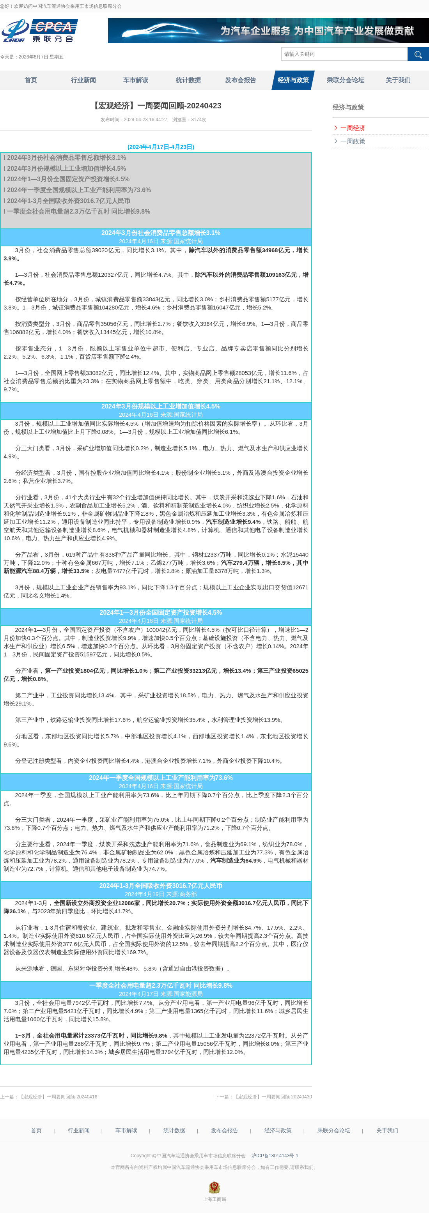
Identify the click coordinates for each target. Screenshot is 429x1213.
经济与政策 (278, 1130)
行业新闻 (79, 1130)
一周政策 (349, 141)
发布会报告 (224, 1130)
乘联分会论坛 (333, 1130)
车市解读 (126, 1130)
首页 (36, 1130)
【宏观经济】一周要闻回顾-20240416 (58, 1097)
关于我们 (387, 1130)
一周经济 (349, 128)
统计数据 (174, 1130)
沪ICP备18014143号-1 (275, 1155)
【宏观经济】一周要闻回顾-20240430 (273, 1097)
